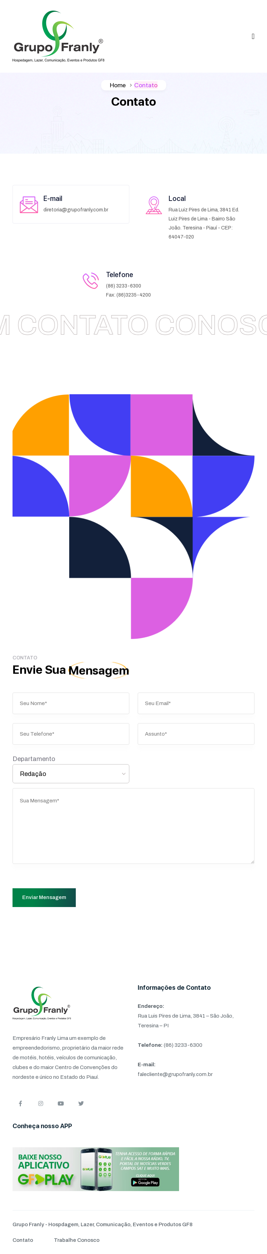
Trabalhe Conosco (76, 1240)
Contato (23, 1240)
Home (118, 85)
